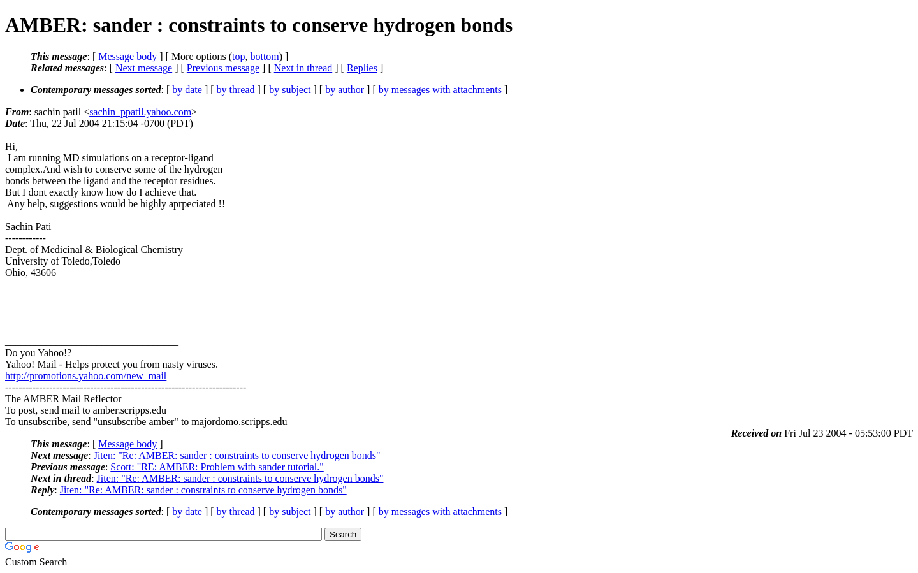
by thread (236, 89)
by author (344, 89)
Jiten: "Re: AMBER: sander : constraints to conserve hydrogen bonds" (237, 455)
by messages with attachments (440, 89)
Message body (127, 56)
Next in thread (303, 67)
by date (187, 89)
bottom (264, 56)
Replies (362, 67)
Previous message (223, 67)
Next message (143, 67)
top (238, 56)
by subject (289, 89)
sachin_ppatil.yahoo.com (140, 111)
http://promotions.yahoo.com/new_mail (85, 375)
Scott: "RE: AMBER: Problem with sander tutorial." (216, 466)
